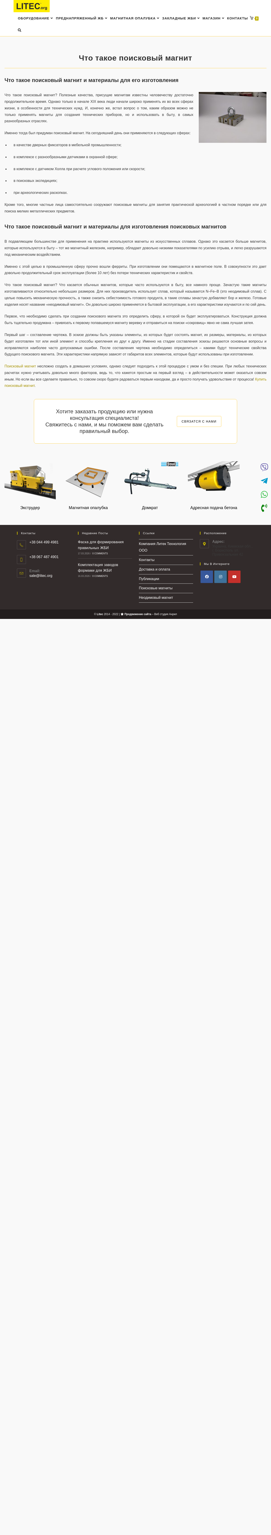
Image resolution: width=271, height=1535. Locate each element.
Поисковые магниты (156, 588)
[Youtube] (234, 577)
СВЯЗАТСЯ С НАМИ (199, 421)
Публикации (149, 579)
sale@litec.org (40, 576)
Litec (100, 614)
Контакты (146, 560)
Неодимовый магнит (156, 597)
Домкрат (150, 507)
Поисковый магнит (20, 366)
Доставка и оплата (154, 569)
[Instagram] (220, 577)
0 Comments (100, 553)
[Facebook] (207, 577)
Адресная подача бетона (213, 507)
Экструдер (30, 507)
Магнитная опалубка (88, 507)
